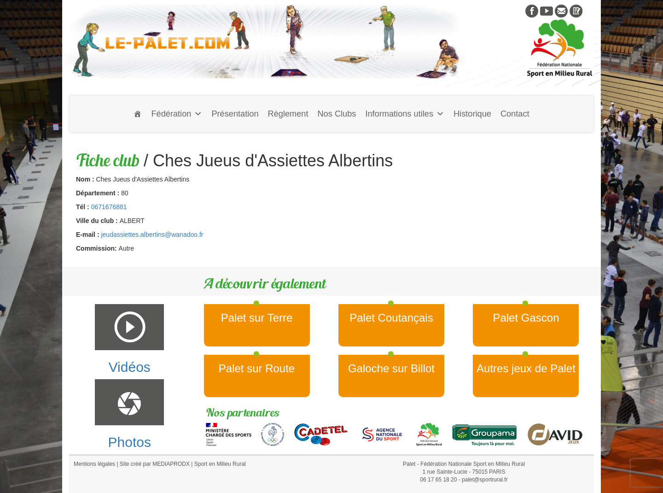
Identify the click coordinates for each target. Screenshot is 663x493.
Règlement (288, 113)
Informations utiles (404, 113)
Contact (514, 113)
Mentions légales (94, 464)
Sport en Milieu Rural (220, 464)
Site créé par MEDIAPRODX (155, 464)
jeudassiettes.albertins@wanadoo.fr (152, 234)
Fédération (176, 113)
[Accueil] (137, 113)
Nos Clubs (336, 113)
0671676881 (109, 207)
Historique (472, 113)
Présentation (234, 113)
